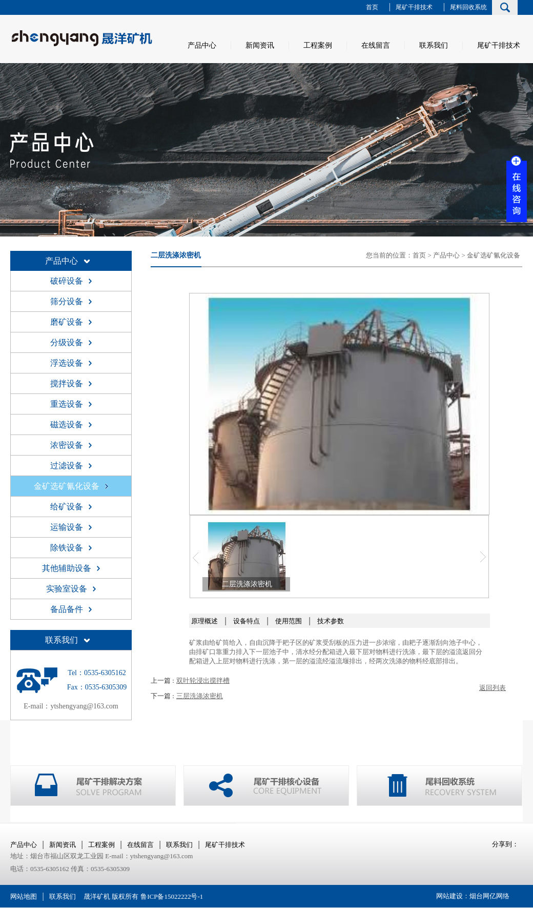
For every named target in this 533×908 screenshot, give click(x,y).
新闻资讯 (259, 45)
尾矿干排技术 (414, 7)
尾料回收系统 (468, 7)
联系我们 (433, 45)
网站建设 (449, 896)
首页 (372, 7)
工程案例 (317, 45)
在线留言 (375, 45)
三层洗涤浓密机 (199, 696)
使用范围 (288, 621)
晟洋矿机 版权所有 (111, 896)
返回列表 (492, 688)
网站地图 (23, 896)
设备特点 (246, 621)
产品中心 (202, 45)
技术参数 (330, 621)
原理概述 (204, 621)
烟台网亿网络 (489, 896)
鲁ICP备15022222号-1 (171, 896)
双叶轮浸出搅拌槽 (203, 680)
